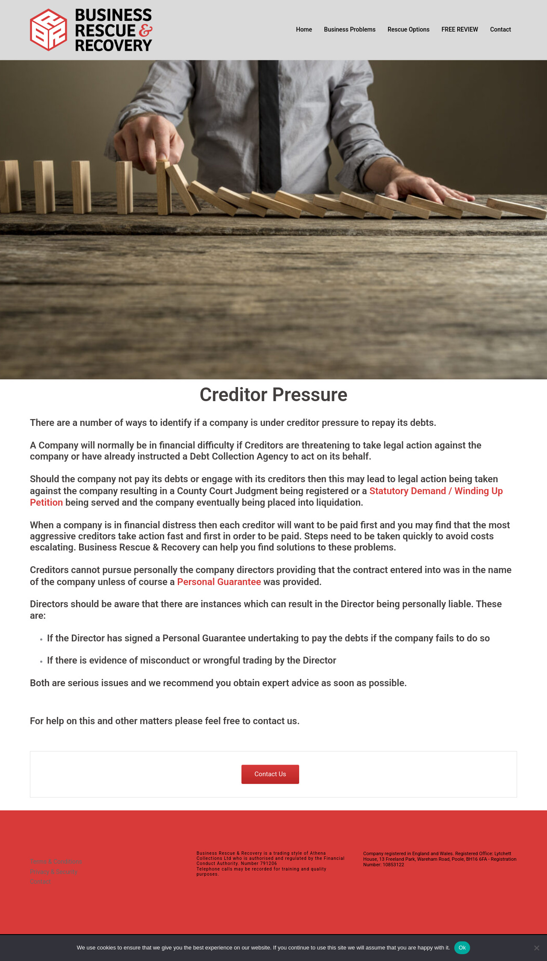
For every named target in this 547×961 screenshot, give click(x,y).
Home (304, 29)
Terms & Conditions (56, 860)
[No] (536, 948)
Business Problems (350, 29)
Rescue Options (408, 29)
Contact (500, 29)
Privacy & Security (53, 870)
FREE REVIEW (459, 29)
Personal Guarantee (219, 580)
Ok (462, 947)
